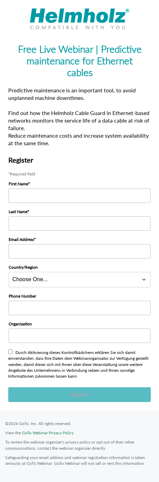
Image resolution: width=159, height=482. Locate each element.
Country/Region (23, 267)
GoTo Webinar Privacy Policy (48, 432)
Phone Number (22, 296)
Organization (20, 323)
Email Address (21, 239)
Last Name (18, 211)
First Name (18, 183)
